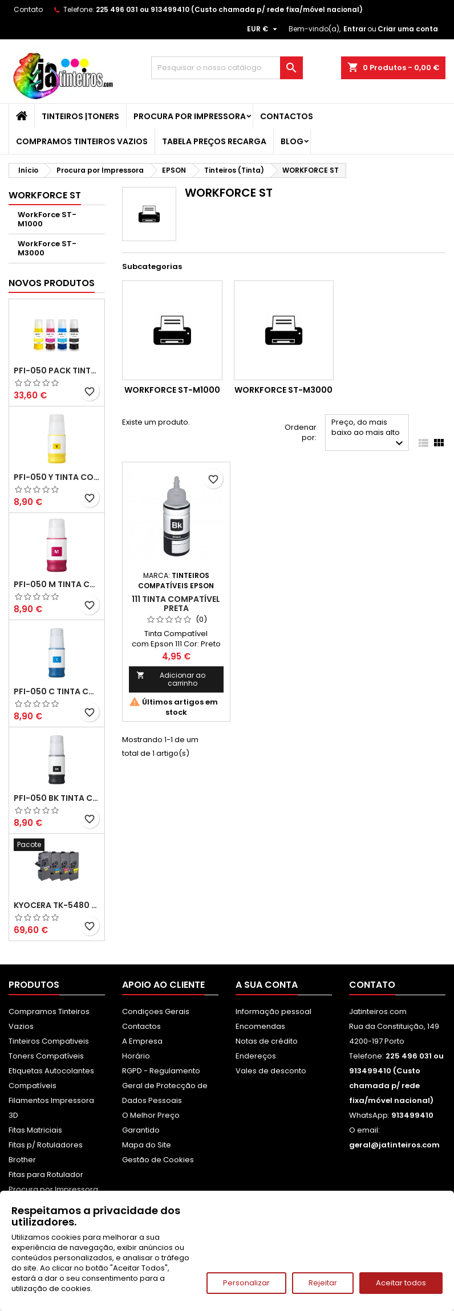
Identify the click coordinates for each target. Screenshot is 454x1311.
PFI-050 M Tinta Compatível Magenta (57, 584)
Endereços (256, 1056)
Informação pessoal (273, 1011)
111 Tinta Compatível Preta (176, 603)
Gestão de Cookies (158, 1159)
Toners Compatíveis (46, 1056)
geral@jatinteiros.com (394, 1144)
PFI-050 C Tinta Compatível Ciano (57, 691)
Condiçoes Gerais (155, 1011)
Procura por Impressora (189, 116)
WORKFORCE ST (45, 195)
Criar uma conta (408, 29)
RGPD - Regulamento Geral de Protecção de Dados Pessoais (165, 1085)
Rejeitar (323, 1282)
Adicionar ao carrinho (170, 679)
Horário (136, 1056)
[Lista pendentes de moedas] (263, 29)
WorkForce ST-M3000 (47, 248)
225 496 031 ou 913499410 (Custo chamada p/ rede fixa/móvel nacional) (229, 9)
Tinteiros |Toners (80, 116)
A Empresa (142, 1041)
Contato (28, 9)
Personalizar (246, 1282)
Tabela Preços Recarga (214, 141)
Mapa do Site (146, 1144)
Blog (292, 141)
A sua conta (267, 984)
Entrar (354, 29)
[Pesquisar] (226, 67)
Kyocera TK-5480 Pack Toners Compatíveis (57, 905)
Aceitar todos (401, 1282)
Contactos (286, 116)
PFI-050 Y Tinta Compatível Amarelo (57, 477)
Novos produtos (52, 283)
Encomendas (260, 1026)
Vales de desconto (271, 1070)
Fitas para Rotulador (46, 1174)
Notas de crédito (267, 1041)
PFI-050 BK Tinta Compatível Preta (57, 798)
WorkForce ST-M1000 (47, 219)
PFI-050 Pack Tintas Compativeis (57, 370)
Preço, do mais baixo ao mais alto (368, 433)
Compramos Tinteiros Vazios (82, 141)
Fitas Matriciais (35, 1130)
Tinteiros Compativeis (49, 1041)
